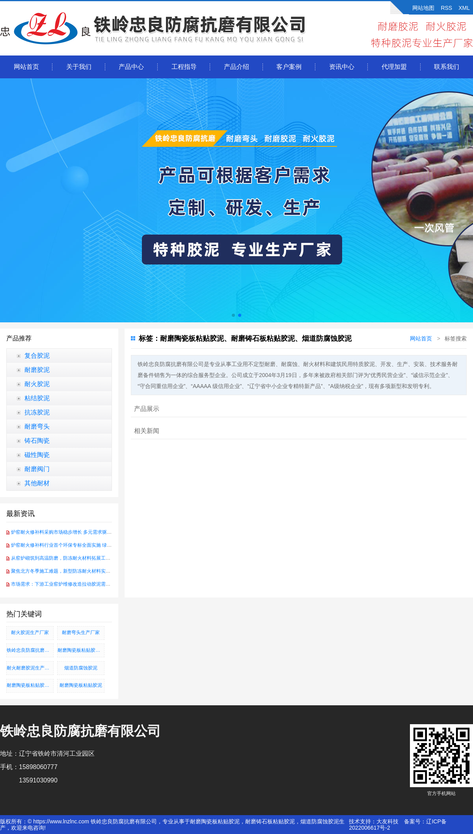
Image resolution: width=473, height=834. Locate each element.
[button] (233, 315)
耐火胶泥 (37, 384)
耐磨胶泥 (37, 369)
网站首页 (26, 66)
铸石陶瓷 (37, 440)
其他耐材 (37, 483)
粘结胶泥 (37, 398)
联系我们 (446, 66)
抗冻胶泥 (37, 412)
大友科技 (387, 821)
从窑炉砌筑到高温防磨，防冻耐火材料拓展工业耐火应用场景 (75, 558)
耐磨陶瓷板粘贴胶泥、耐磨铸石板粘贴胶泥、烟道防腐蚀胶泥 (81, 650)
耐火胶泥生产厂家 (30, 632)
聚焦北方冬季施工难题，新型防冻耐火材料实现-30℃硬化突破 (75, 571)
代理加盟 (394, 66)
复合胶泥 (37, 355)
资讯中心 (341, 66)
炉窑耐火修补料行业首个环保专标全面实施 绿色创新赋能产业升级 (80, 545)
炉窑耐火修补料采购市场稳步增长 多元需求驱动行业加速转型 (75, 532)
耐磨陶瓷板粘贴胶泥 (81, 685)
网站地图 (423, 8)
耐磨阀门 (37, 469)
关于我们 (78, 66)
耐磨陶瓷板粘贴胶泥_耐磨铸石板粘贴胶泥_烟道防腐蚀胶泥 (30, 685)
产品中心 (131, 66)
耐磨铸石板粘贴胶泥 (270, 821)
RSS (446, 8)
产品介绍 (236, 66)
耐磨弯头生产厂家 (81, 632)
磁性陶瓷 (37, 454)
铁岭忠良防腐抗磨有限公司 (30, 650)
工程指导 (184, 66)
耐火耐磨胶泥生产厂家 (30, 668)
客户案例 (289, 66)
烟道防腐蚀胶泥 (80, 668)
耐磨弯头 (37, 426)
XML (464, 8)
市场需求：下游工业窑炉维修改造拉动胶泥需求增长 (65, 584)
